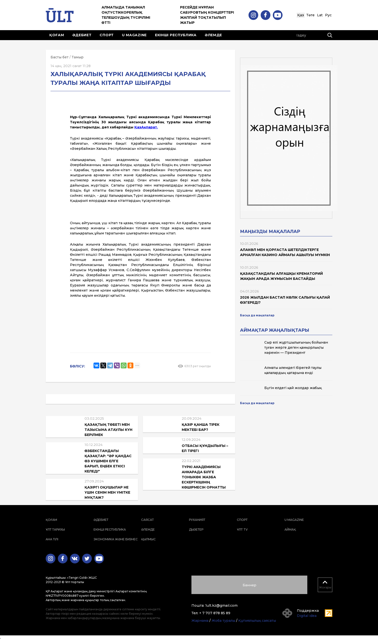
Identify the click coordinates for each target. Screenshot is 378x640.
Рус (328, 15)
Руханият (197, 520)
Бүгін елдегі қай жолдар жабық (293, 388)
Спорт (107, 35)
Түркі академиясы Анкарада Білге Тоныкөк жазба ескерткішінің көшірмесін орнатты (204, 477)
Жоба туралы (223, 620)
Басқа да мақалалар (257, 315)
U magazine (134, 35)
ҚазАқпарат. (146, 127)
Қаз (300, 15)
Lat (320, 15)
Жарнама (199, 620)
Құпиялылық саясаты (257, 620)
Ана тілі (52, 539)
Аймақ (290, 529)
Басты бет (60, 57)
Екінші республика (176, 35)
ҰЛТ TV (242, 529)
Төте (310, 15)
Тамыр (78, 57)
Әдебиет (82, 35)
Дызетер (196, 529)
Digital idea (307, 615)
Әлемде (213, 35)
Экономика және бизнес (116, 539)
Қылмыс (148, 539)
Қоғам (56, 35)
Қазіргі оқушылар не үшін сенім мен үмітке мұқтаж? (107, 492)
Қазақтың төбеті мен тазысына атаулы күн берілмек (108, 429)
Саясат (147, 520)
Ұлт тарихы (55, 529)
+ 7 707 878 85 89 (214, 613)
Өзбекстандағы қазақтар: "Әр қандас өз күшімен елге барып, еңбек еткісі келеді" (108, 461)
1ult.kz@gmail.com (221, 605)
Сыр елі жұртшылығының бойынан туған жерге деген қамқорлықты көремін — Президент (296, 347)
